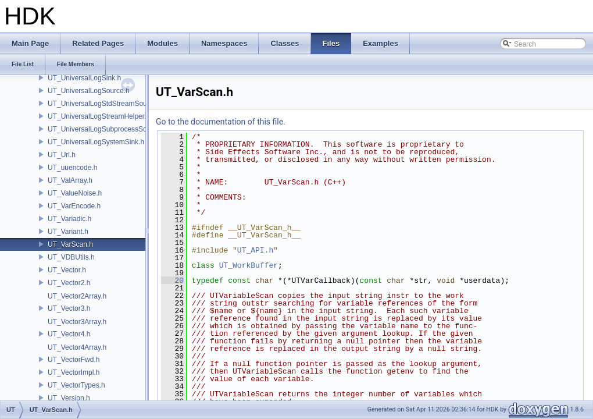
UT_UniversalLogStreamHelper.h (99, 116)
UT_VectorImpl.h (73, 372)
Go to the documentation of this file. (220, 121)
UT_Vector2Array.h (77, 296)
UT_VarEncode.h (74, 206)
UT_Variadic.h (69, 219)
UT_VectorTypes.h (76, 385)
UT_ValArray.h (70, 180)
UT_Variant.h (68, 232)
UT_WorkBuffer (248, 265)
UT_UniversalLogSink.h (84, 78)
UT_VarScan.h (70, 244)
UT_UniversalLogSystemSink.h (96, 142)
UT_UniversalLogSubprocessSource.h (107, 129)
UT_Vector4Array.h (77, 347)
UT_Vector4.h (69, 334)
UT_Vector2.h (69, 283)
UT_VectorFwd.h (73, 360)
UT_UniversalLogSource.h (89, 91)
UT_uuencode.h (72, 168)
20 (172, 280)
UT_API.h (255, 250)
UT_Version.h (69, 398)
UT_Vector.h (67, 270)
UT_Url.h (62, 155)
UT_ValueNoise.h (75, 193)
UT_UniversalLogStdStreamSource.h (105, 104)
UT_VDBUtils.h (71, 257)
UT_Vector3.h (69, 308)
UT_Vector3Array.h (77, 322)
